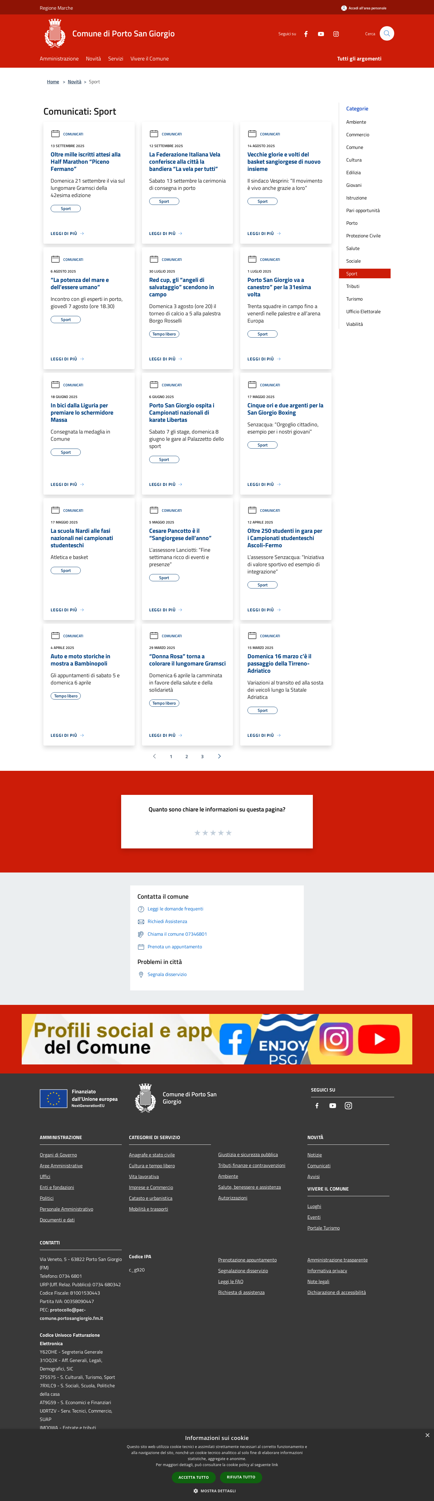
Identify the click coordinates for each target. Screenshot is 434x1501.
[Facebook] (303, 33)
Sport (351, 273)
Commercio (357, 134)
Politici (47, 1198)
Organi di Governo (58, 1154)
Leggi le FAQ (231, 1281)
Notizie (314, 1154)
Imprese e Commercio (151, 1187)
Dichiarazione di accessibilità (336, 1292)
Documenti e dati (57, 1219)
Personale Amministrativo (66, 1208)
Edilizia (353, 172)
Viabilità (354, 324)
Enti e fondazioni (57, 1187)
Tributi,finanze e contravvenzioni (251, 1165)
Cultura (354, 159)
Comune (354, 147)
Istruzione (356, 197)
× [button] (427, 1435)
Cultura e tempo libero (152, 1165)
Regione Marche (56, 7)
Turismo (354, 298)
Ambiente (356, 121)
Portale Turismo (323, 1227)
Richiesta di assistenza (241, 1292)
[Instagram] (333, 33)
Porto (351, 223)
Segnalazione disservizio (243, 1270)
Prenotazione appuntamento (247, 1259)
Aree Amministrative (61, 1165)
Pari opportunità (363, 210)
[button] (217, 1491)
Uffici (45, 1176)
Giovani (354, 185)
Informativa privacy (327, 1270)
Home (53, 81)
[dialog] (217, 1465)
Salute (353, 248)
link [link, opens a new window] (275, 1464)
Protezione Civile (363, 235)
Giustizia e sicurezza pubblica (248, 1154)
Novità (74, 81)
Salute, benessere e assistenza (249, 1187)
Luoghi (314, 1206)
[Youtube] (318, 33)
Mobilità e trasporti (148, 1208)
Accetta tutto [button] (194, 1477)
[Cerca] (387, 33)
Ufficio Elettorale (363, 311)
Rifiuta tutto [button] (241, 1477)
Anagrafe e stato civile (152, 1154)
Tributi (353, 286)
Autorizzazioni (232, 1197)
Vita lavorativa (144, 1176)
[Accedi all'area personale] (363, 8)
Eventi (314, 1217)
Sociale (353, 260)
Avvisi (313, 1176)
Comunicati (67, 134)
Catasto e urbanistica (150, 1198)
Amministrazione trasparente (337, 1259)
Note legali (318, 1281)
